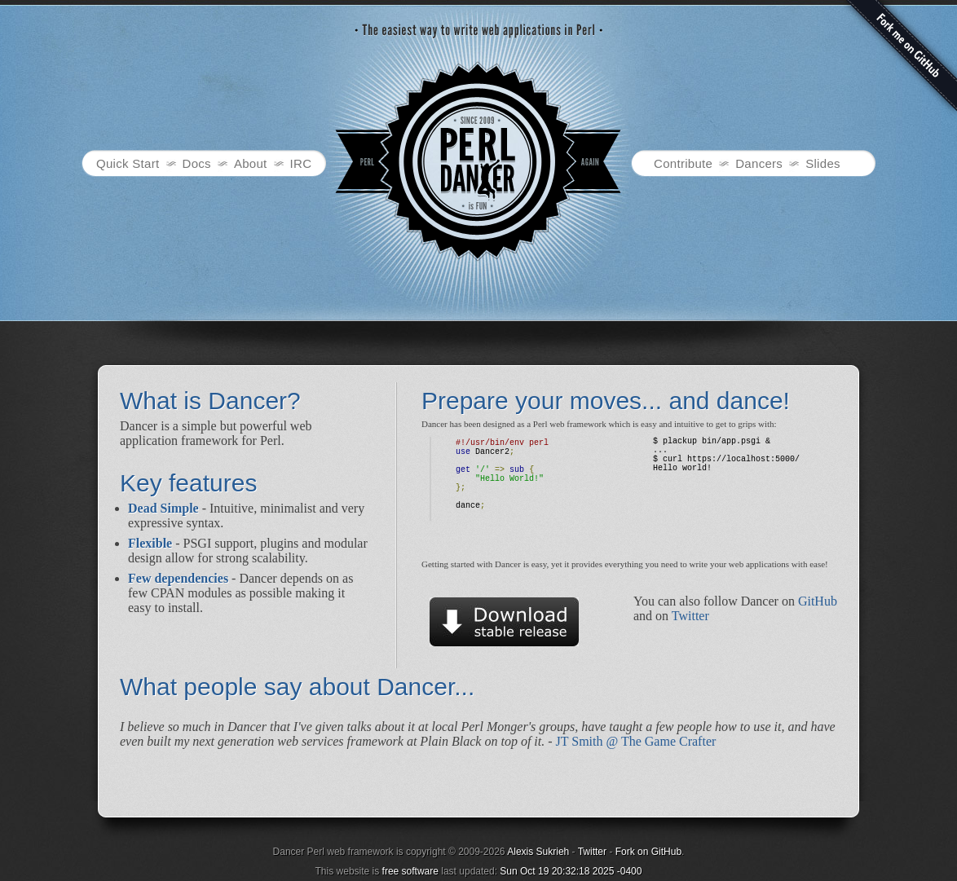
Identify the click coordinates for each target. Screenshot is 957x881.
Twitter (690, 616)
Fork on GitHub (648, 851)
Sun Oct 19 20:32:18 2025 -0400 (571, 871)
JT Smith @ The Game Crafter (636, 741)
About (250, 163)
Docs (197, 163)
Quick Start (128, 163)
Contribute (683, 163)
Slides (822, 163)
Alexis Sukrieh (538, 851)
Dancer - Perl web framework (478, 161)
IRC (301, 163)
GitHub (817, 601)
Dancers (759, 163)
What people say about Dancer (287, 686)
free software (410, 871)
